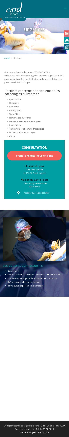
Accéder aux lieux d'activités (36, 192)
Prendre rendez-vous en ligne (34, 155)
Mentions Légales (28, 432)
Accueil (7, 58)
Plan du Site (43, 432)
